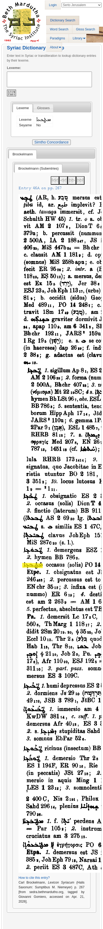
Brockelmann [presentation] (22, 154)
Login (53, 5)
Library (77, 38)
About (54, 47)
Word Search (59, 29)
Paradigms (57, 38)
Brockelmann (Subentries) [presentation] (38, 168)
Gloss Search (85, 29)
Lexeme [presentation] (22, 108)
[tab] (22, 108)
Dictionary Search (62, 20)
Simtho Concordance (51, 142)
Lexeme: (14, 68)
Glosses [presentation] (43, 108)
